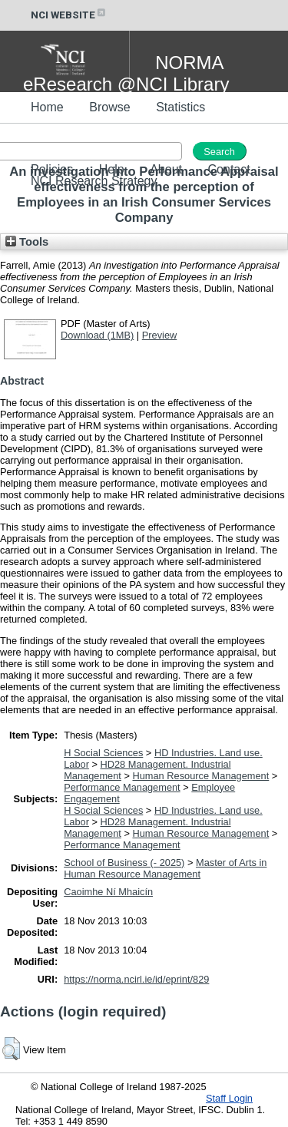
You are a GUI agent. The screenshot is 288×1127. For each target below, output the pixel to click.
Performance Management (122, 787)
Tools (26, 242)
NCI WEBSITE (69, 15)
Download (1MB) (97, 335)
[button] (11, 1048)
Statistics (180, 107)
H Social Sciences (103, 752)
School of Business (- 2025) (124, 862)
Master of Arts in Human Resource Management (165, 868)
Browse (109, 107)
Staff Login (229, 1098)
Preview (159, 335)
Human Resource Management (200, 776)
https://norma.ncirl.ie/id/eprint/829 (136, 979)
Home (47, 107)
